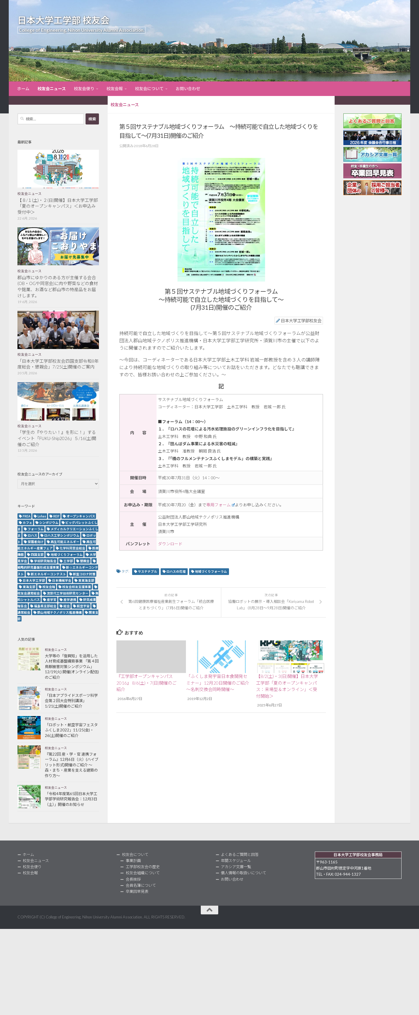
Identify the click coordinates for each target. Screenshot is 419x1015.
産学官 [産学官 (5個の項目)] (51, 599)
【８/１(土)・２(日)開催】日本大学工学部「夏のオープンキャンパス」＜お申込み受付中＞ (57, 206)
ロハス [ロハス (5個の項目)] (32, 535)
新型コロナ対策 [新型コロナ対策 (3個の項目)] (84, 574)
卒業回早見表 (137, 891)
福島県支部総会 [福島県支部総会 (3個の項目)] (45, 606)
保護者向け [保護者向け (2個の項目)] (36, 542)
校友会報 (114, 88)
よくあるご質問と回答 (240, 854)
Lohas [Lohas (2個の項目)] (42, 516)
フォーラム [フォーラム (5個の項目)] (36, 529)
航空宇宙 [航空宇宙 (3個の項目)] (83, 606)
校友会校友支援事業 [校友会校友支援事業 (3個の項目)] (76, 587)
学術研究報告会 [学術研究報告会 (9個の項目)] (45, 561)
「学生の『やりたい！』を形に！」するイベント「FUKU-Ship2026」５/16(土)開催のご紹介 (56, 438)
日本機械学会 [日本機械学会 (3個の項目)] (61, 580)
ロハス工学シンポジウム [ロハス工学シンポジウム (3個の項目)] (61, 535)
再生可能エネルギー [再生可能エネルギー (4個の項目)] (65, 542)
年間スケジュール (236, 860)
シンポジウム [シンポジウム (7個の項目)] (48, 522)
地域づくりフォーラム (211, 571)
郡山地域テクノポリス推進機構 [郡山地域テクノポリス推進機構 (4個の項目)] (59, 612)
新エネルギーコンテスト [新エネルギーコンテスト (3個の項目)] (48, 574)
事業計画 (133, 860)
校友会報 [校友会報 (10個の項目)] (48, 587)
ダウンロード (170, 543)
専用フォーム (220, 504)
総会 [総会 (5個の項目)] (66, 606)
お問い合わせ (188, 88)
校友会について (149, 88)
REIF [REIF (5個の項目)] (56, 516)
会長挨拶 (133, 879)
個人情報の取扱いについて (243, 872)
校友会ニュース (52, 88)
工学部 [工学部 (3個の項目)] (68, 561)
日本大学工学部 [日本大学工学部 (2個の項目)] (34, 580)
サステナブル (147, 571)
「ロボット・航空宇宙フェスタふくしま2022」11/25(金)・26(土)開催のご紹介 (71, 730)
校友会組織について (143, 872)
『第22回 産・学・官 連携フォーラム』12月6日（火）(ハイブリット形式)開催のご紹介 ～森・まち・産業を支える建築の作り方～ (71, 765)
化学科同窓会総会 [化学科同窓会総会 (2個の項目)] (72, 548)
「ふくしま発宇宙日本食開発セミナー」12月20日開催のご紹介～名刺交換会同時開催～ (217, 683)
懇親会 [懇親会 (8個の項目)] (85, 561)
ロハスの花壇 (176, 571)
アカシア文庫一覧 (236, 866)
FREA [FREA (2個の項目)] (27, 516)
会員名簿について (141, 885)
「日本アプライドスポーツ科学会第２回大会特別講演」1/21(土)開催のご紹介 (71, 700)
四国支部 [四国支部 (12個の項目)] (37, 554)
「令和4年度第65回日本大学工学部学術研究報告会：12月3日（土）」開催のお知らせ (71, 799)
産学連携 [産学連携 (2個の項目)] (69, 599)
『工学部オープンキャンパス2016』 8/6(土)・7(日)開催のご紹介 (146, 683)
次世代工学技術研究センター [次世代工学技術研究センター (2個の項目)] (67, 593)
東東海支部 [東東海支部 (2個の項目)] (86, 580)
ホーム (23, 88)
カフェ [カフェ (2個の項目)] (27, 522)
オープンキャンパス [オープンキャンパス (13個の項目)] (81, 516)
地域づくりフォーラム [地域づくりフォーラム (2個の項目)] (67, 554)
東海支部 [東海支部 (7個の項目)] (29, 587)
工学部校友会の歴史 (143, 866)
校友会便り (84, 88)
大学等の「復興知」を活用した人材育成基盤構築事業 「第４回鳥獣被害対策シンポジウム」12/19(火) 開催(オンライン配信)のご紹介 (72, 666)
